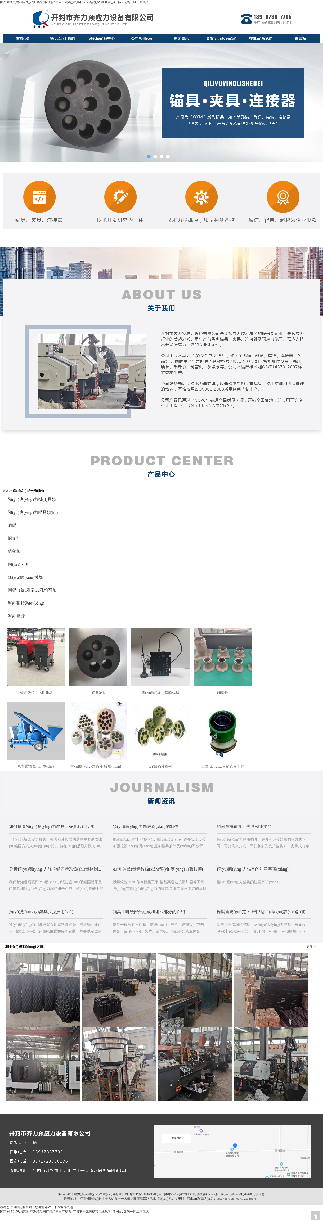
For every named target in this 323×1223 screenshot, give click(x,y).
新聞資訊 (181, 38)
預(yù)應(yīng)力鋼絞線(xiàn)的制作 (145, 826)
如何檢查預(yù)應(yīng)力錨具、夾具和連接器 (51, 826)
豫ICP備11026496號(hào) (147, 1194)
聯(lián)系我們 (260, 38)
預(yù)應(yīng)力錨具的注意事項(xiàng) (253, 869)
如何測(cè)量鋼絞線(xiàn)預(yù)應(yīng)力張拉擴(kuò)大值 (166, 869)
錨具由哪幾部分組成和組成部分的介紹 (149, 911)
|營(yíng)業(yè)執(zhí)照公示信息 (242, 1194)
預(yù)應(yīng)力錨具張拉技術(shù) (41, 911)
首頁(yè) (22, 38)
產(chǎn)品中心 (101, 38)
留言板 (300, 38)
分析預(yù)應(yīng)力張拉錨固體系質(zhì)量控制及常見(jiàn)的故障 (71, 869)
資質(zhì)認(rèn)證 (221, 38)
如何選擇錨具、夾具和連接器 (244, 826)
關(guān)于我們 (62, 38)
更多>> (8, 491)
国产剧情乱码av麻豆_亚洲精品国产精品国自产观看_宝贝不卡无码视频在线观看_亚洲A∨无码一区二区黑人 (74, 2)
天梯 (190, 1194)
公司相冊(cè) (141, 38)
